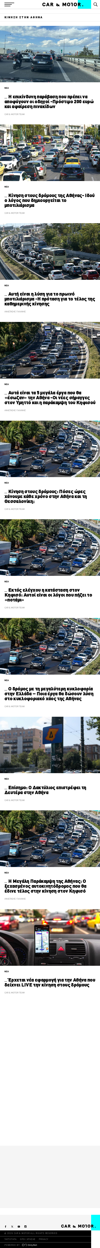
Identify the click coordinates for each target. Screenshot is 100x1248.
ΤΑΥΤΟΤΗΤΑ (10, 1239)
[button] (9, 4)
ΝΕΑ (6, 88)
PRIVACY (43, 1239)
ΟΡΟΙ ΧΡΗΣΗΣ (27, 1239)
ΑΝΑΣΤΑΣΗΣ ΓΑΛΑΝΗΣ (15, 311)
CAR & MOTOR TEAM (14, 114)
